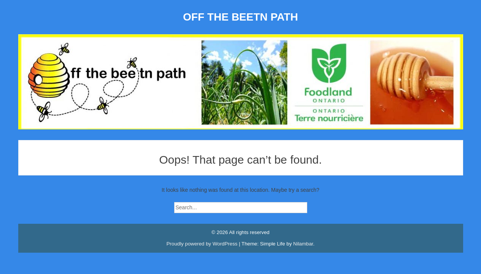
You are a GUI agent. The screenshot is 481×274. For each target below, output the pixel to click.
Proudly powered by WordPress (203, 244)
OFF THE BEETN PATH (240, 17)
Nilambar (303, 244)
